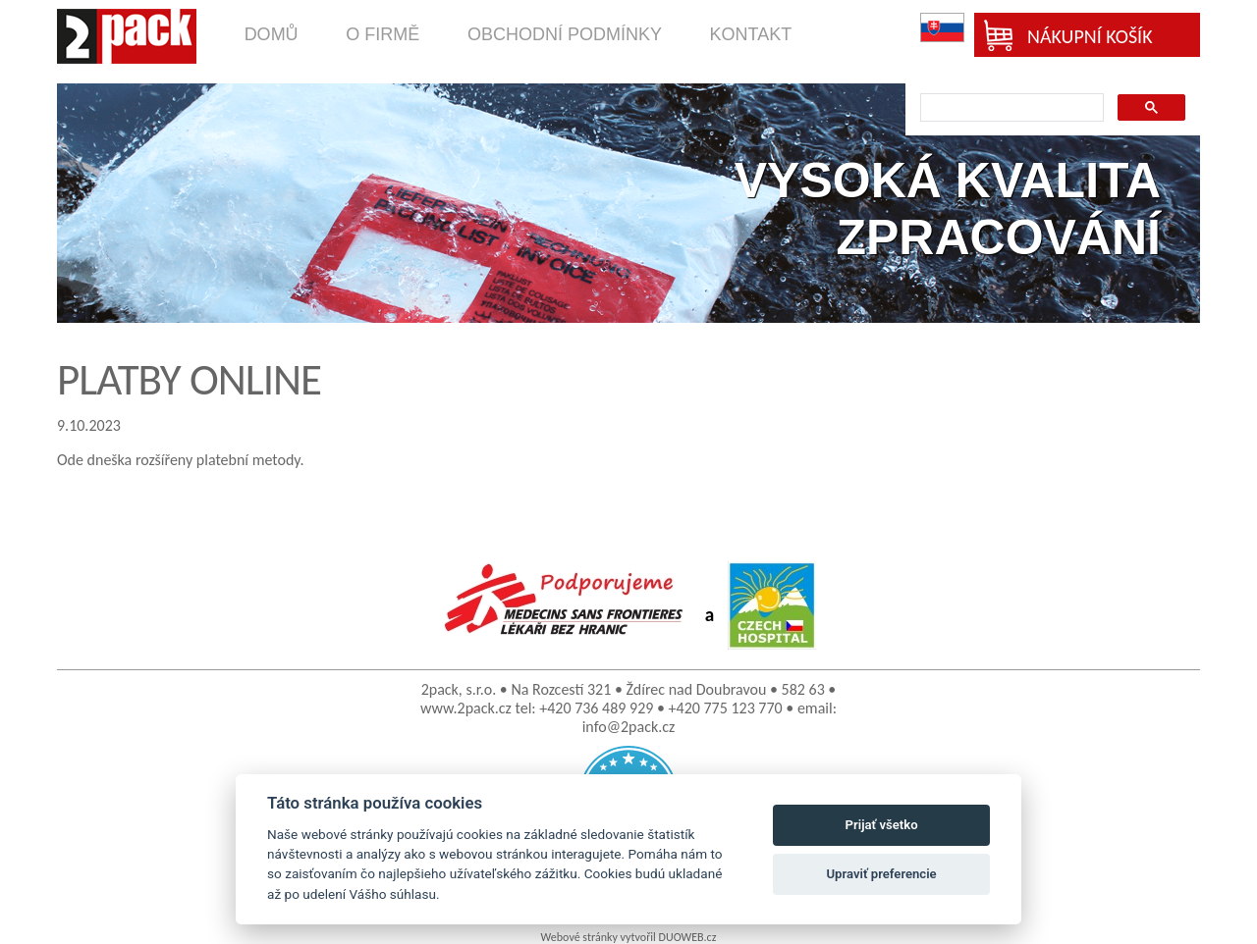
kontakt (751, 34)
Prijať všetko (882, 824)
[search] (1010, 108)
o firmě (382, 34)
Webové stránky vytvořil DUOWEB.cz (629, 937)
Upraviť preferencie (882, 873)
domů (272, 34)
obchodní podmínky (564, 34)
